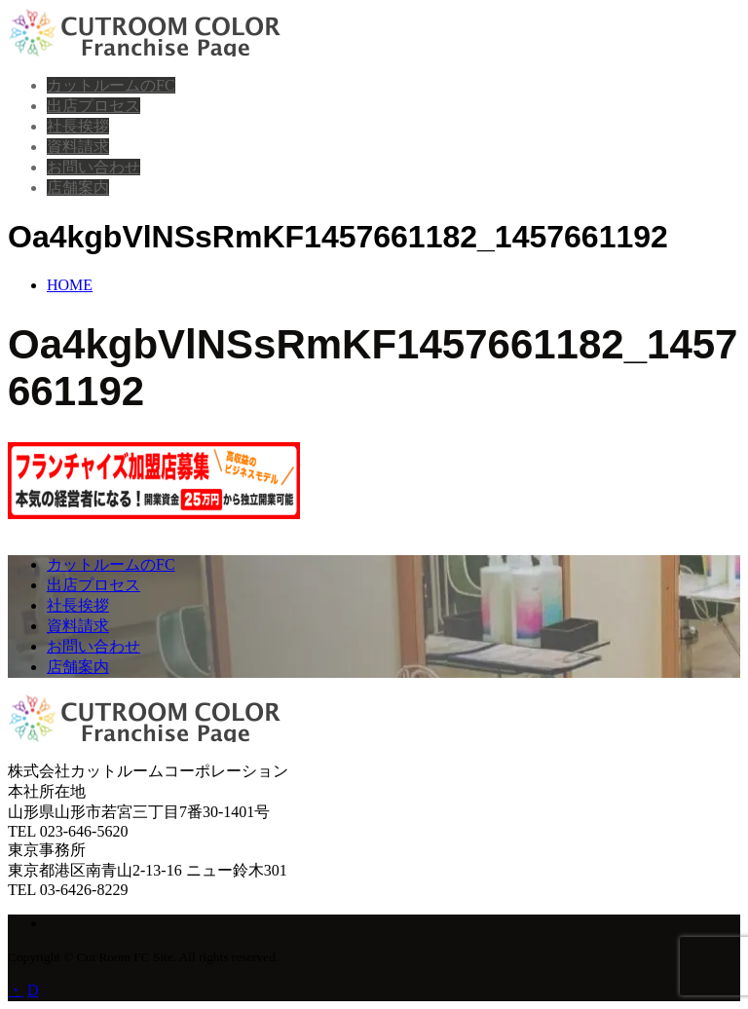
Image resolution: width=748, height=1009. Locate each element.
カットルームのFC (111, 85)
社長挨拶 (78, 126)
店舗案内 (78, 187)
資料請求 (78, 146)
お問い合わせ (93, 167)
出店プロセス (93, 105)
